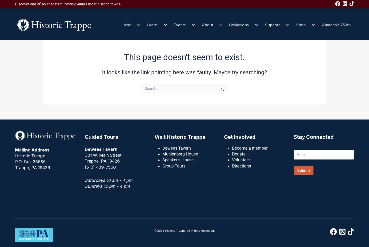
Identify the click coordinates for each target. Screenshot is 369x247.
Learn (152, 25)
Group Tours (173, 165)
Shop (301, 25)
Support (272, 25)
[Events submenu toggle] (193, 25)
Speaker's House (178, 159)
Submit (303, 170)
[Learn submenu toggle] (165, 25)
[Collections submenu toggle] (256, 25)
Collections (239, 25)
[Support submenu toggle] (288, 25)
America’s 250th (336, 25)
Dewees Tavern (176, 148)
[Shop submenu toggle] (313, 25)
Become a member (250, 148)
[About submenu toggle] (221, 25)
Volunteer (241, 159)
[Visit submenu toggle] (139, 25)
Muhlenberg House (180, 153)
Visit (127, 25)
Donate (238, 153)
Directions (241, 165)
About (207, 25)
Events (180, 25)
